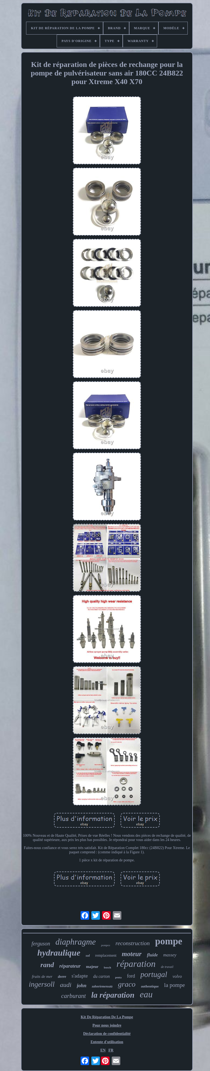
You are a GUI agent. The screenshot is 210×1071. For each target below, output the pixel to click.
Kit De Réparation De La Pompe (107, 1017)
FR (111, 1050)
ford (131, 976)
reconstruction (132, 943)
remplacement (105, 955)
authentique (150, 986)
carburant (73, 996)
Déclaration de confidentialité (107, 1034)
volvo (177, 976)
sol (88, 955)
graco (126, 984)
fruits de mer (42, 976)
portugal (153, 974)
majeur (92, 966)
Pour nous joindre (106, 1025)
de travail (167, 967)
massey (169, 954)
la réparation (113, 994)
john (81, 985)
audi (65, 984)
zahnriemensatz (102, 986)
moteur (132, 953)
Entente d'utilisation (106, 1042)
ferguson (40, 943)
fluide (152, 954)
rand (47, 965)
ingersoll (42, 984)
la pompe (174, 985)
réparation (136, 964)
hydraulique (58, 952)
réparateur (70, 966)
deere (62, 977)
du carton (101, 976)
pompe (168, 941)
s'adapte (80, 976)
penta (118, 977)
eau (146, 994)
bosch (107, 967)
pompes (105, 945)
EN (103, 1050)
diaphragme (76, 941)
